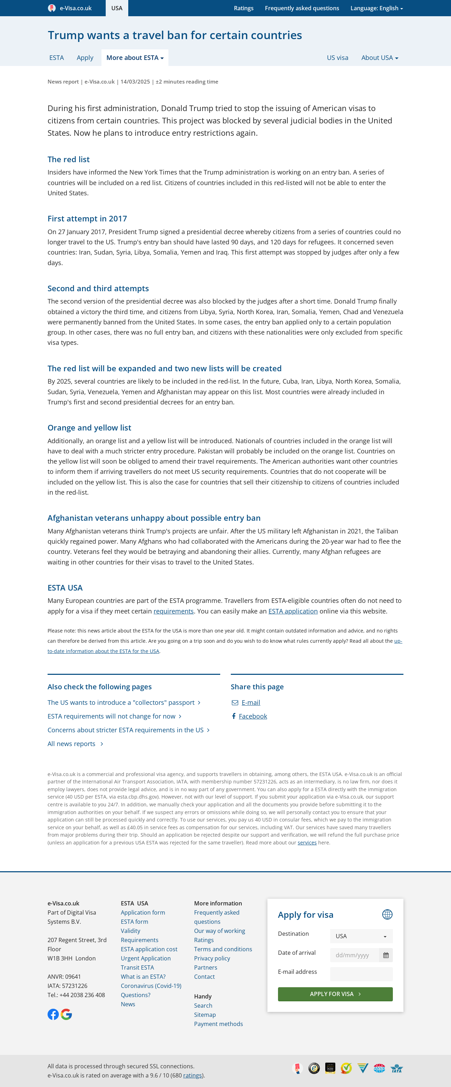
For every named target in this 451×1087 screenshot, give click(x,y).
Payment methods (218, 1024)
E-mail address (297, 972)
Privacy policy (212, 958)
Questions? (135, 995)
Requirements (140, 940)
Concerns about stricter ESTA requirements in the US (126, 730)
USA (117, 8)
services (307, 842)
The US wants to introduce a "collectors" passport (121, 702)
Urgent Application (146, 958)
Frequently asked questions (302, 8)
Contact (204, 977)
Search (203, 1005)
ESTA (56, 57)
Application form (143, 912)
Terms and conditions (223, 949)
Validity (130, 931)
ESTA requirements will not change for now (111, 716)
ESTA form (134, 922)
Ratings (244, 8)
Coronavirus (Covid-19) (151, 986)
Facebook (249, 716)
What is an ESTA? (143, 977)
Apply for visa (332, 994)
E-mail (246, 702)
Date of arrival (297, 953)
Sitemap (205, 1015)
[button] (361, 936)
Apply (85, 57)
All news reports (72, 743)
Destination (293, 934)
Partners (205, 967)
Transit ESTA (137, 967)
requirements (174, 611)
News (128, 1004)
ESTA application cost (149, 949)
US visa (337, 57)
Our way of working (219, 931)
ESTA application (293, 611)
